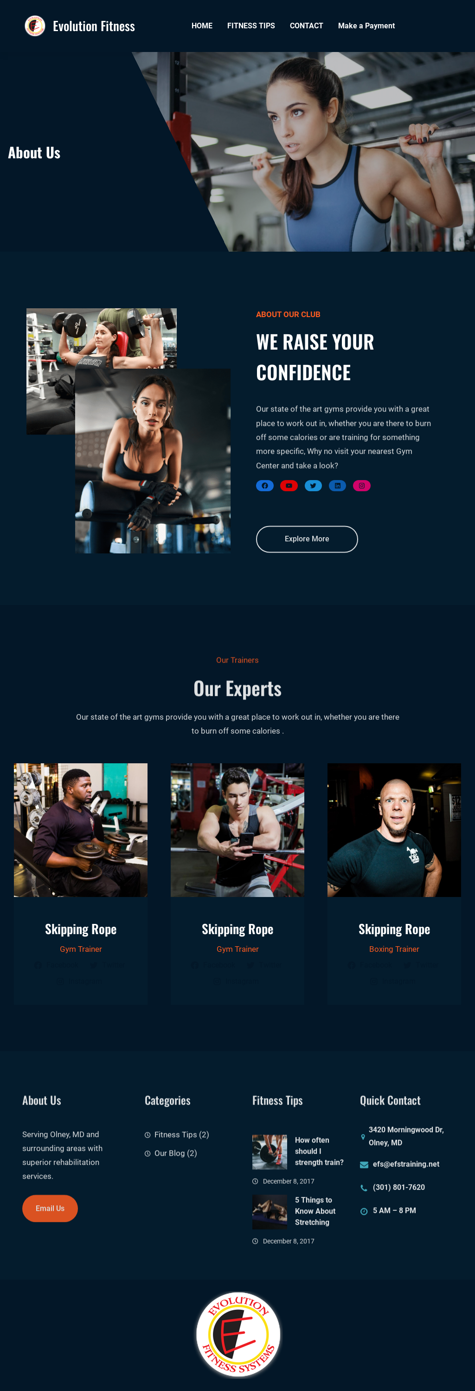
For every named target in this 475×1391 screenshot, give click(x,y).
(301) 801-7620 (399, 1192)
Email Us (50, 1218)
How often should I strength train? (319, 1191)
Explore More (307, 548)
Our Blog (169, 1166)
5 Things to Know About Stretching (315, 1252)
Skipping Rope (81, 928)
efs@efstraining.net (406, 1168)
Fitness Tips (175, 1147)
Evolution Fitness (94, 25)
